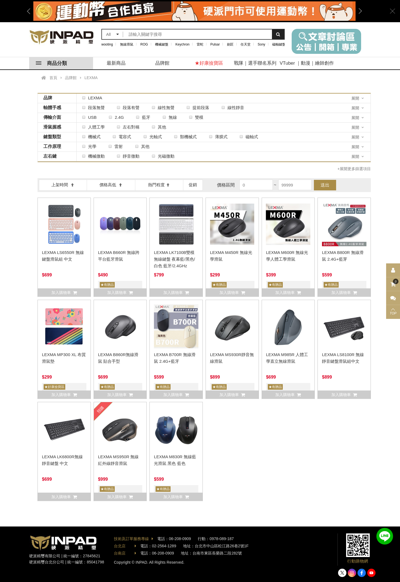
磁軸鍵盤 (279, 44)
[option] (194, 11)
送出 (325, 185)
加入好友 (384, 536)
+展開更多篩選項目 (354, 169)
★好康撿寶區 (209, 63)
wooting (107, 44)
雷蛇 (200, 44)
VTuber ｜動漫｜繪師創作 (307, 63)
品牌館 (162, 63)
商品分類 (51, 63)
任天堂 (246, 44)
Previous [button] (31, 11)
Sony (261, 44)
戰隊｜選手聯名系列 (255, 63)
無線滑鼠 (126, 44)
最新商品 (116, 63)
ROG (144, 44)
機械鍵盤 (161, 44)
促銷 (193, 184)
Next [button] (358, 11)
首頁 (53, 77)
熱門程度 (159, 184)
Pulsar (215, 44)
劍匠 (230, 44)
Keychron (183, 44)
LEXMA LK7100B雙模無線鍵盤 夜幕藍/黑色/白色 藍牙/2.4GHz (174, 259)
